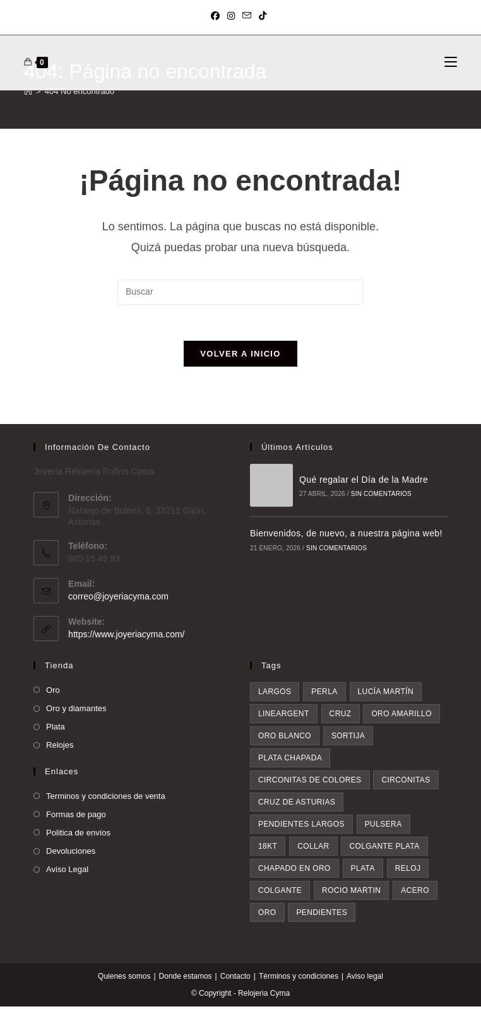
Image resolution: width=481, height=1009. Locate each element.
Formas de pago (76, 816)
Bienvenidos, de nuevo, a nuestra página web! (346, 536)
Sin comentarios (380, 496)
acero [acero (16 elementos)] (415, 892)
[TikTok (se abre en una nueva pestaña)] (262, 15)
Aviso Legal (67, 871)
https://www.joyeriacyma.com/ (126, 636)
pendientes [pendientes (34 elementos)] (321, 915)
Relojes (59, 747)
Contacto (235, 978)
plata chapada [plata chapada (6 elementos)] (290, 760)
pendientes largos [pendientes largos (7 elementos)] (301, 826)
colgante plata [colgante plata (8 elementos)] (384, 848)
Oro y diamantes (76, 711)
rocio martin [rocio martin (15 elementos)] (351, 892)
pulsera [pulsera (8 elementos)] (383, 826)
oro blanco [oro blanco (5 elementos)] (284, 738)
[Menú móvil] (450, 62)
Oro (53, 692)
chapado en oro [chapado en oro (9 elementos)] (294, 870)
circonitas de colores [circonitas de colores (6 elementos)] (310, 782)
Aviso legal (365, 978)
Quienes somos (124, 978)
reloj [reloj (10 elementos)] (408, 870)
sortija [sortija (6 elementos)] (348, 738)
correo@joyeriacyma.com (118, 598)
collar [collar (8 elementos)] (313, 848)
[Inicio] (28, 91)
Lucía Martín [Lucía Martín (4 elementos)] (386, 694)
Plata (55, 729)
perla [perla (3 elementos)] (324, 694)
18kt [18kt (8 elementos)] (267, 848)
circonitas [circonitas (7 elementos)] (405, 782)
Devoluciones (70, 853)
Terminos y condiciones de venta (105, 798)
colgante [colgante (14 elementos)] (280, 892)
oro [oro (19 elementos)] (267, 915)
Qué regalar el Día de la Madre (363, 482)
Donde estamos (185, 978)
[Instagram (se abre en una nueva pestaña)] (231, 15)
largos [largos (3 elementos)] (274, 694)
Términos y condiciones (298, 978)
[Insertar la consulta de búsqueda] (240, 292)
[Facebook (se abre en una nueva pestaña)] (217, 15)
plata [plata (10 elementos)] (363, 870)
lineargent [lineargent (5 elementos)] (283, 716)
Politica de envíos (78, 835)
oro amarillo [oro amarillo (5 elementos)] (401, 716)
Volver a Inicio (240, 356)
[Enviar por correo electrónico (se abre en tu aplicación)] (247, 15)
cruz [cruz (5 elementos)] (341, 716)
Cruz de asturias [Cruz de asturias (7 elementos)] (296, 804)
